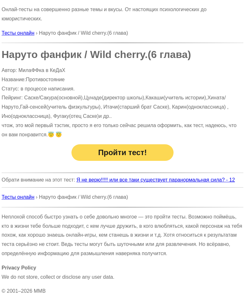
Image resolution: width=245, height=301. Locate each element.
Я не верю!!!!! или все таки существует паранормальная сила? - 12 (156, 180)
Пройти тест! (122, 152)
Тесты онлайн (18, 33)
